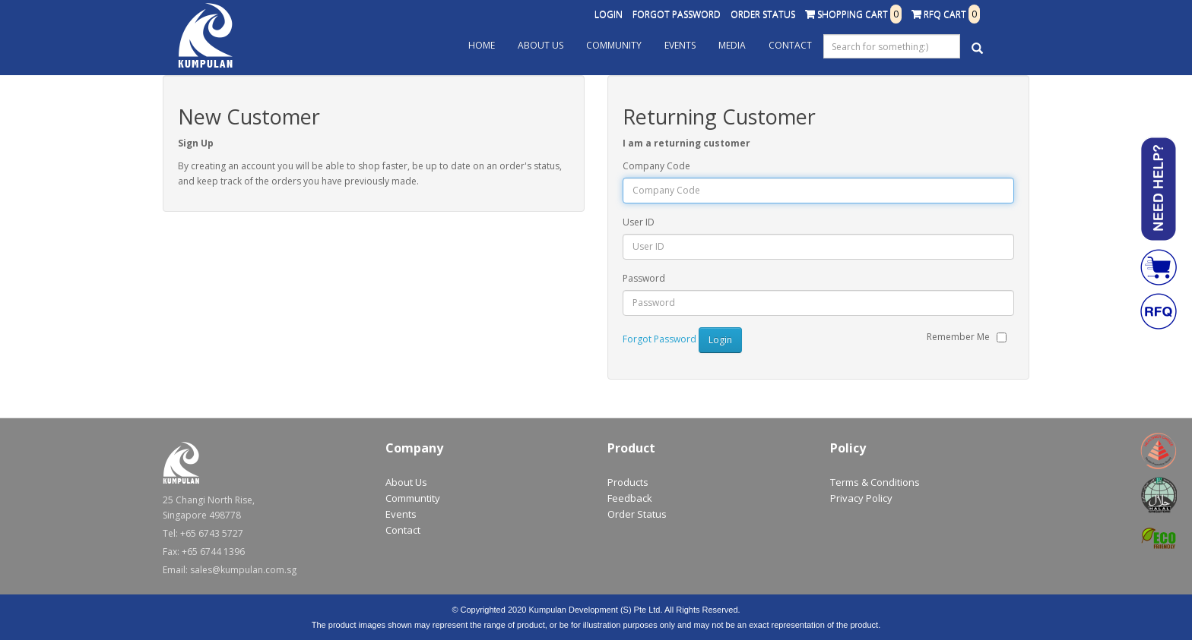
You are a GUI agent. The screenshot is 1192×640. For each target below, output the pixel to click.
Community (614, 45)
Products (627, 482)
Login (608, 14)
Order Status (763, 14)
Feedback (629, 498)
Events (680, 45)
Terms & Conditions (875, 482)
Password (644, 278)
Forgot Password (676, 14)
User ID (639, 222)
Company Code (656, 165)
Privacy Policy (861, 498)
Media (732, 45)
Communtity (412, 498)
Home (481, 45)
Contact (790, 45)
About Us (540, 45)
